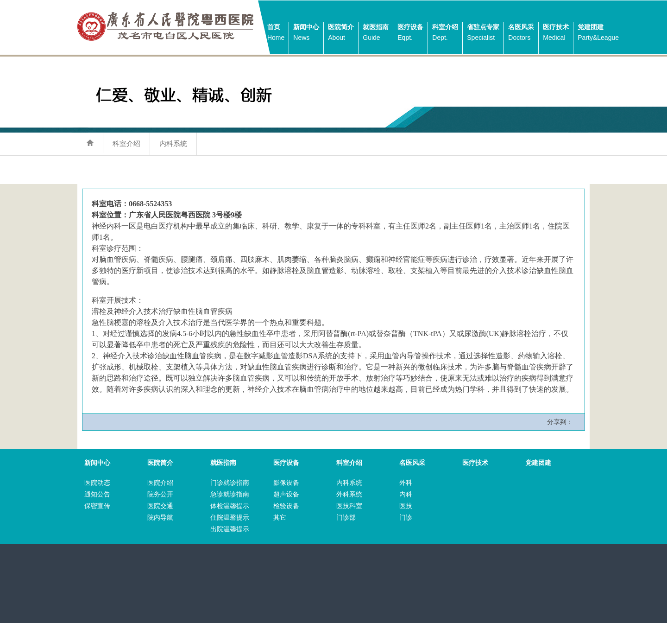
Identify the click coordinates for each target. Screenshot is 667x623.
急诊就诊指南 (229, 494)
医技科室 (349, 505)
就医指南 (376, 33)
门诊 (405, 517)
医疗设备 (410, 33)
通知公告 (97, 494)
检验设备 (286, 505)
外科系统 (349, 494)
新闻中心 (306, 33)
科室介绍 (445, 33)
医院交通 (160, 505)
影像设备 (286, 482)
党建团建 (598, 33)
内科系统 (173, 143)
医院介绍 (160, 482)
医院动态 (97, 482)
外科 (405, 482)
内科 (405, 494)
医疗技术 (556, 33)
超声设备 (286, 494)
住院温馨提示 (229, 517)
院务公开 (160, 494)
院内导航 (160, 517)
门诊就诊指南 (229, 482)
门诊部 (346, 517)
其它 (279, 517)
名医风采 (521, 33)
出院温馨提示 (229, 529)
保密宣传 (97, 505)
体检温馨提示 (229, 505)
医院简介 (341, 33)
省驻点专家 (483, 33)
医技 (405, 505)
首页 (275, 33)
